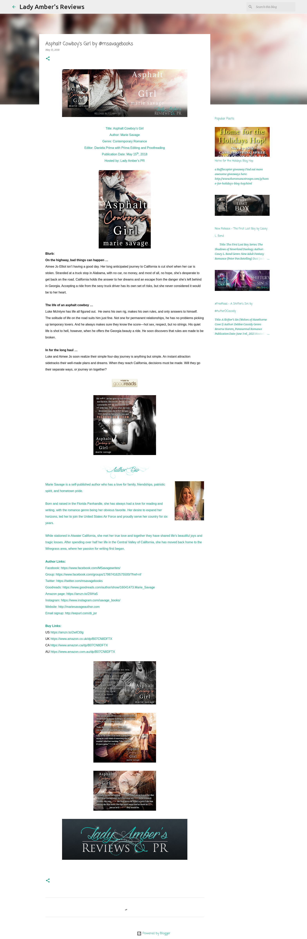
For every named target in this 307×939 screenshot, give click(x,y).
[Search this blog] (274, 7)
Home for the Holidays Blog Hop (234, 161)
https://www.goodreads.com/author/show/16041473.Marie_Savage (109, 587)
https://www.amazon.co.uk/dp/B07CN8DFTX (81, 638)
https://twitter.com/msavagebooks (79, 581)
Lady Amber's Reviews (51, 6)
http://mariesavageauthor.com (79, 606)
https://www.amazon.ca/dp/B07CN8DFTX (79, 645)
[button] (47, 58)
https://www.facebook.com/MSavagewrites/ (90, 568)
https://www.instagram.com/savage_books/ (90, 600)
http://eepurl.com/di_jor (81, 613)
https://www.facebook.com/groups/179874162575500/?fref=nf (98, 574)
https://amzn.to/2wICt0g (67, 632)
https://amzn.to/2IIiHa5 (82, 593)
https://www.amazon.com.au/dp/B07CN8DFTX (83, 651)
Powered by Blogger (153, 933)
